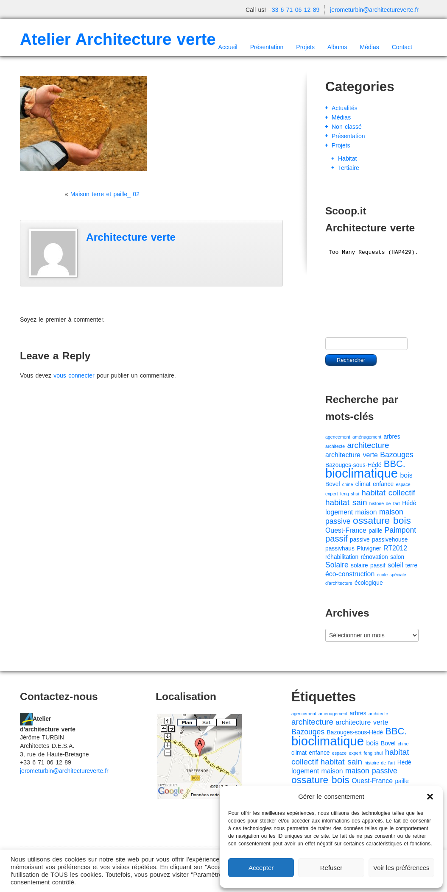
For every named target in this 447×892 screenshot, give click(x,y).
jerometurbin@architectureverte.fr (374, 9)
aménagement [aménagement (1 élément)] (366, 436)
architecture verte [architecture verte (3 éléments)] (351, 455)
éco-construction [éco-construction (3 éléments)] (349, 574)
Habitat (347, 158)
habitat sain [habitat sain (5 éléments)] (346, 502)
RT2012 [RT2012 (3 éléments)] (395, 548)
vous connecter (73, 375)
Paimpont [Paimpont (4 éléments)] (400, 530)
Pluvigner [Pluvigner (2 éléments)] (369, 548)
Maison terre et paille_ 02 (105, 194)
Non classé (347, 126)
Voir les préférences (401, 867)
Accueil (227, 47)
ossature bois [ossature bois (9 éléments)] (382, 520)
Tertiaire (348, 167)
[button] (430, 796)
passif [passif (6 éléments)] (336, 538)
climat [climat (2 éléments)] (363, 484)
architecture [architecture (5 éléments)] (368, 445)
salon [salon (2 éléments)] (397, 557)
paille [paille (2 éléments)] (375, 531)
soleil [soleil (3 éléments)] (395, 565)
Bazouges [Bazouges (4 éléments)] (396, 454)
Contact (402, 47)
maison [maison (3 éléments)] (366, 512)
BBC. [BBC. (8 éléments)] (394, 464)
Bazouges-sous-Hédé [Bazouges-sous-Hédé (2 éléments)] (353, 465)
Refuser (331, 867)
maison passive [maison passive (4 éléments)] (371, 771)
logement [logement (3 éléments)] (339, 512)
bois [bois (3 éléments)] (406, 475)
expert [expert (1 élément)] (331, 493)
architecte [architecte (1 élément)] (335, 446)
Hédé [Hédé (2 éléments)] (409, 503)
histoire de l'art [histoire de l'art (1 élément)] (384, 503)
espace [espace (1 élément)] (403, 484)
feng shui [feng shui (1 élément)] (349, 493)
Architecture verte (131, 237)
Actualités (345, 108)
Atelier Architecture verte (118, 39)
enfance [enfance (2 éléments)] (383, 484)
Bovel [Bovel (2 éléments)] (332, 484)
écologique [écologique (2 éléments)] (369, 583)
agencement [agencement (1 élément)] (337, 436)
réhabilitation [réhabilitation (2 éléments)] (341, 557)
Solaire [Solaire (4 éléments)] (337, 565)
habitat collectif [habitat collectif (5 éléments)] (388, 492)
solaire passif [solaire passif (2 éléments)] (368, 565)
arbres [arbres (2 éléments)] (392, 436)
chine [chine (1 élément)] (347, 484)
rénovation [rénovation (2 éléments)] (374, 557)
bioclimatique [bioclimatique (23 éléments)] (361, 473)
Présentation (267, 47)
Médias (369, 47)
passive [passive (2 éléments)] (360, 539)
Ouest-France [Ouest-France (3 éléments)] (345, 530)
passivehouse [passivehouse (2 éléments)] (390, 539)
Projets (305, 47)
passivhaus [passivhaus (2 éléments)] (340, 548)
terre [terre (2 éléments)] (411, 565)
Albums (337, 47)
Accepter (261, 867)
